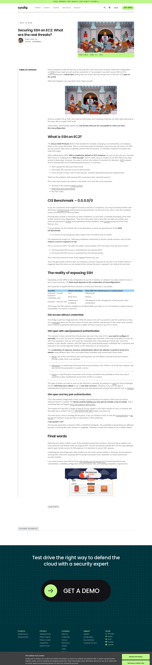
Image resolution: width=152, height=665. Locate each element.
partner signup (45, 637)
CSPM (52, 72)
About (66, 656)
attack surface (77, 185)
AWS (122, 160)
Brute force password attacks (63, 188)
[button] (38, 7)
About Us (65, 634)
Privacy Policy (52, 656)
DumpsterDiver (122, 415)
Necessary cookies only (136, 651)
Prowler (107, 221)
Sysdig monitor (23, 637)
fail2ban (130, 388)
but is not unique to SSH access (82, 404)
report (114, 383)
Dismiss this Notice (135, 644)
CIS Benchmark (63, 210)
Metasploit (56, 365)
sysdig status (88, 637)
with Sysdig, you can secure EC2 (92, 461)
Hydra (54, 374)
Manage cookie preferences (35, 661)
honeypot (56, 322)
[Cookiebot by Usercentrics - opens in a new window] (12, 661)
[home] (22, 7)
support (86, 634)
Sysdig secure (23, 634)
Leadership (66, 637)
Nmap (54, 356)
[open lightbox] (91, 100)
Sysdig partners (45, 634)
